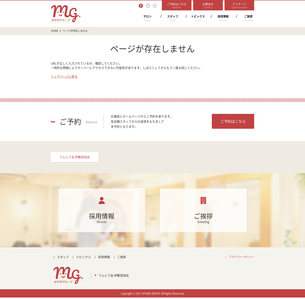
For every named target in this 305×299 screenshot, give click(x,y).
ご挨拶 (248, 18)
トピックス (198, 18)
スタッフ (172, 18)
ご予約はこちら (233, 121)
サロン (147, 18)
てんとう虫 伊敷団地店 (75, 158)
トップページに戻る (64, 76)
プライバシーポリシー (241, 258)
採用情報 (223, 18)
